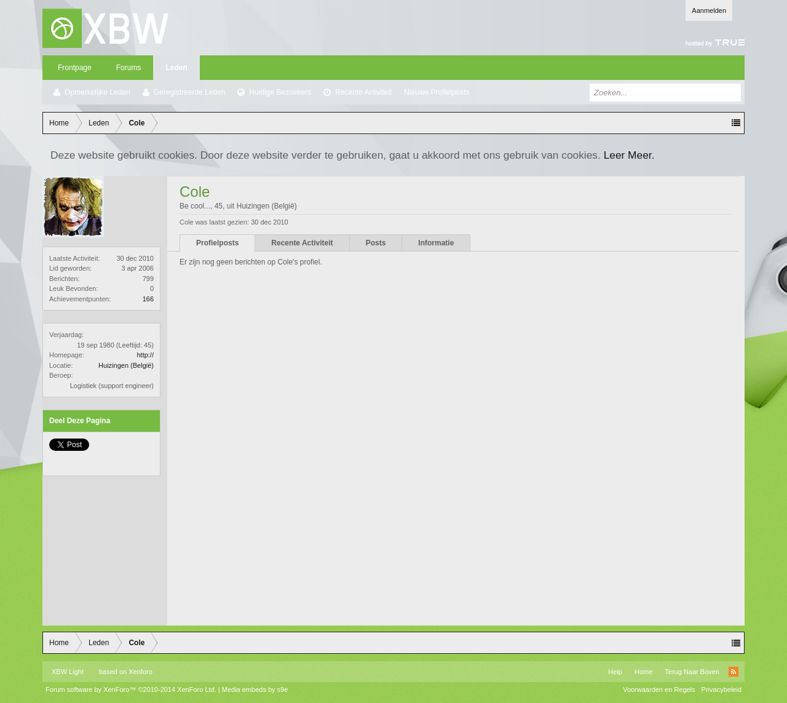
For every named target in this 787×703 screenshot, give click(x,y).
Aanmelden (709, 10)
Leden (176, 67)
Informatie (436, 243)
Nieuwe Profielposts (436, 92)
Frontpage (75, 67)
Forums (128, 67)
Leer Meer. (629, 155)
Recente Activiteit (363, 92)
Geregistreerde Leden (190, 92)
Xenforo (140, 671)
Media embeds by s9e (255, 689)
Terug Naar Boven (692, 671)
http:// (145, 355)
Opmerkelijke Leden (97, 92)
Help (615, 671)
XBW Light (68, 671)
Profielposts (217, 243)
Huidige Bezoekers (280, 92)
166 (148, 299)
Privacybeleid (722, 689)
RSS (733, 672)
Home (643, 671)
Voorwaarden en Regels (659, 689)
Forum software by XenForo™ (130, 689)
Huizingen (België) (126, 365)
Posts (376, 243)
